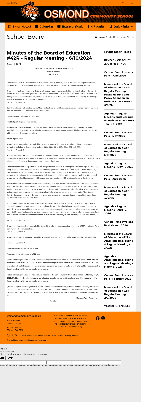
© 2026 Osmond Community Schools (34, 335)
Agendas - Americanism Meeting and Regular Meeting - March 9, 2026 (118, 261)
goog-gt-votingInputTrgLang (35, 365)
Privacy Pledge (71, 335)
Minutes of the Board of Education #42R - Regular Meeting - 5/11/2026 (118, 150)
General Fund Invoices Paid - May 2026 (118, 134)
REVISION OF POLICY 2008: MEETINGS (117, 62)
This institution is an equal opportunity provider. (26, 340)
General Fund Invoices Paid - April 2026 (118, 177)
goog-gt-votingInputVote (109, 365)
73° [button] (123, 3)
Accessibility (57, 335)
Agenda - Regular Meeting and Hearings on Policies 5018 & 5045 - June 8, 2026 (119, 119)
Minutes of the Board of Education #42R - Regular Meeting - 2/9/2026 (118, 292)
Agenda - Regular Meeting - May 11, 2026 (118, 165)
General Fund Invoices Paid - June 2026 (118, 74)
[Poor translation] (10, 358)
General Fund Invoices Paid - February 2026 (118, 277)
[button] (121, 27)
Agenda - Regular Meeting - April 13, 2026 (115, 210)
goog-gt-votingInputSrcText (60, 365)
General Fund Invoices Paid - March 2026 (118, 223)
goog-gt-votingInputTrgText (85, 365)
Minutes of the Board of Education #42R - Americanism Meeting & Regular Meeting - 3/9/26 (118, 240)
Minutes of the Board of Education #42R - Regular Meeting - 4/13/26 (118, 192)
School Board (105, 37)
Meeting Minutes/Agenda (123, 37)
